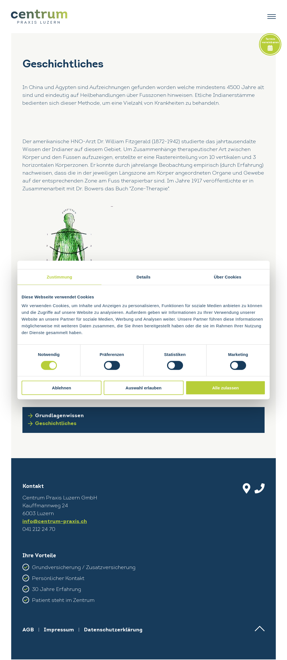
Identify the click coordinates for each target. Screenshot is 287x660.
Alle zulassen (225, 387)
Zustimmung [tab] (59, 276)
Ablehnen (61, 387)
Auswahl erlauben (143, 387)
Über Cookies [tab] (227, 276)
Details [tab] (143, 276)
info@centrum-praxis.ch (54, 522)
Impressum (59, 630)
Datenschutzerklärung (113, 630)
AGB (28, 630)
